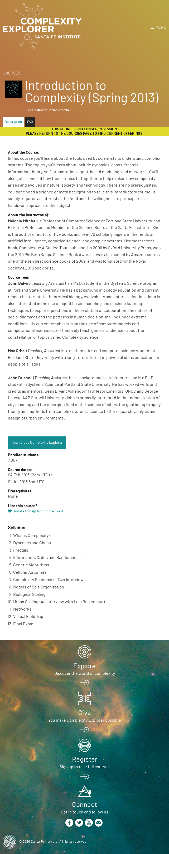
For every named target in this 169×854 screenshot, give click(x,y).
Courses (12, 73)
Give (84, 713)
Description (13, 122)
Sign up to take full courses (85, 767)
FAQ (30, 122)
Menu (160, 27)
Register (84, 759)
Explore (84, 666)
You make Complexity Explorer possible (84, 720)
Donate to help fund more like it (38, 511)
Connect (84, 804)
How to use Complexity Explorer (36, 443)
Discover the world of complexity (84, 673)
